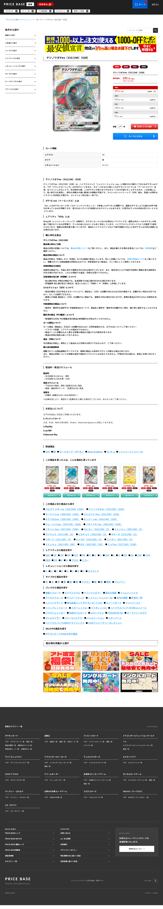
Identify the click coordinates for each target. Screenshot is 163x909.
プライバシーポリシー (68, 854)
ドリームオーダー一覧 (57, 784)
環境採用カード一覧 (12, 753)
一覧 (36, 20)
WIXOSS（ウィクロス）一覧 (138, 801)
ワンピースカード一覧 (97, 745)
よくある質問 (65, 842)
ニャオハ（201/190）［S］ (120, 543)
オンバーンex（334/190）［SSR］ (101, 523)
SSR (47, 452)
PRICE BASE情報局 (12, 854)
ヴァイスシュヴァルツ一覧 (19, 766)
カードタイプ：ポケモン (71, 452)
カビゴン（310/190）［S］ (97, 533)
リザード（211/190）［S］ (58, 543)
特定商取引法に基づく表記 (70, 859)
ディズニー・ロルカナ (14, 795)
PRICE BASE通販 (12, 20)
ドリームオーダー (51, 778)
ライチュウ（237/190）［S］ (59, 538)
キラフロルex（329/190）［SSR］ (62, 523)
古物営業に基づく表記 (68, 865)
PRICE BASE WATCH (13, 842)
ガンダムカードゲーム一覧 (137, 784)
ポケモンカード (27, 20)
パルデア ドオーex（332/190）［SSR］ (65, 512)
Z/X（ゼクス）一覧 (17, 815)
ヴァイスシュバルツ (13, 760)
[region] (83, 11)
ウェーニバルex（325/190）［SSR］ (63, 528)
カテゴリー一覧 (11, 865)
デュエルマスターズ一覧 (97, 766)
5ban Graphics (95, 452)
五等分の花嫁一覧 (56, 801)
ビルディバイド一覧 (135, 766)
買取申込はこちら (137, 852)
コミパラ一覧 (88, 749)
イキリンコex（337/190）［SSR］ (62, 533)
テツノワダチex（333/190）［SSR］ (107, 512)
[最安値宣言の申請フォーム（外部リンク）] (100, 49)
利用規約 (149, 248)
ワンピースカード (91, 739)
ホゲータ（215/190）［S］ (124, 538)
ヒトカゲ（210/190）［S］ (89, 543)
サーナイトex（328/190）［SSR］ (62, 517)
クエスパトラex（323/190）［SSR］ (102, 517)
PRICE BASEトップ (12, 837)
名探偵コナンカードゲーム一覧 (100, 784)
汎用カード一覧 (72, 745)
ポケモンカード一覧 (17, 745)
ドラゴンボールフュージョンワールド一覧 (138, 749)
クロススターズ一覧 (96, 801)
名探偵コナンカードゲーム (95, 778)
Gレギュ (111, 452)
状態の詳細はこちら (136, 259)
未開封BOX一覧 (26, 753)
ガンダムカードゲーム (132, 778)
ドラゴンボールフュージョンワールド (139, 739)
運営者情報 (9, 859)
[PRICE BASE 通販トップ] (18, 884)
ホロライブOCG (11, 778)
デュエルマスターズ (92, 760)
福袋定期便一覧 (10, 749)
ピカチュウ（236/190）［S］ (92, 538)
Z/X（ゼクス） (11, 809)
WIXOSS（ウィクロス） (133, 795)
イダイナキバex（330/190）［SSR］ (104, 528)
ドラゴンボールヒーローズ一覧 (60, 766)
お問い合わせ (65, 837)
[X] (155, 884)
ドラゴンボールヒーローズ (55, 760)
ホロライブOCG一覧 (17, 784)
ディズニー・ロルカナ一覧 (19, 801)
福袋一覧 (29, 745)
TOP (7, 745)
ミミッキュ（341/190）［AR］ (60, 548)
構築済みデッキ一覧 (25, 749)
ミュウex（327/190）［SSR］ (123, 548)
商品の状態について (79, 248)
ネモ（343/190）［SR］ (92, 548)
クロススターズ (90, 795)
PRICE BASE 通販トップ (14, 848)
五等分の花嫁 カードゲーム (55, 795)
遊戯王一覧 (53, 745)
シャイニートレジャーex (131, 452)
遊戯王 (47, 739)
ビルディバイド (129, 760)
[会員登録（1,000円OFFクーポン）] (100, 40)
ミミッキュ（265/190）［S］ (128, 533)
